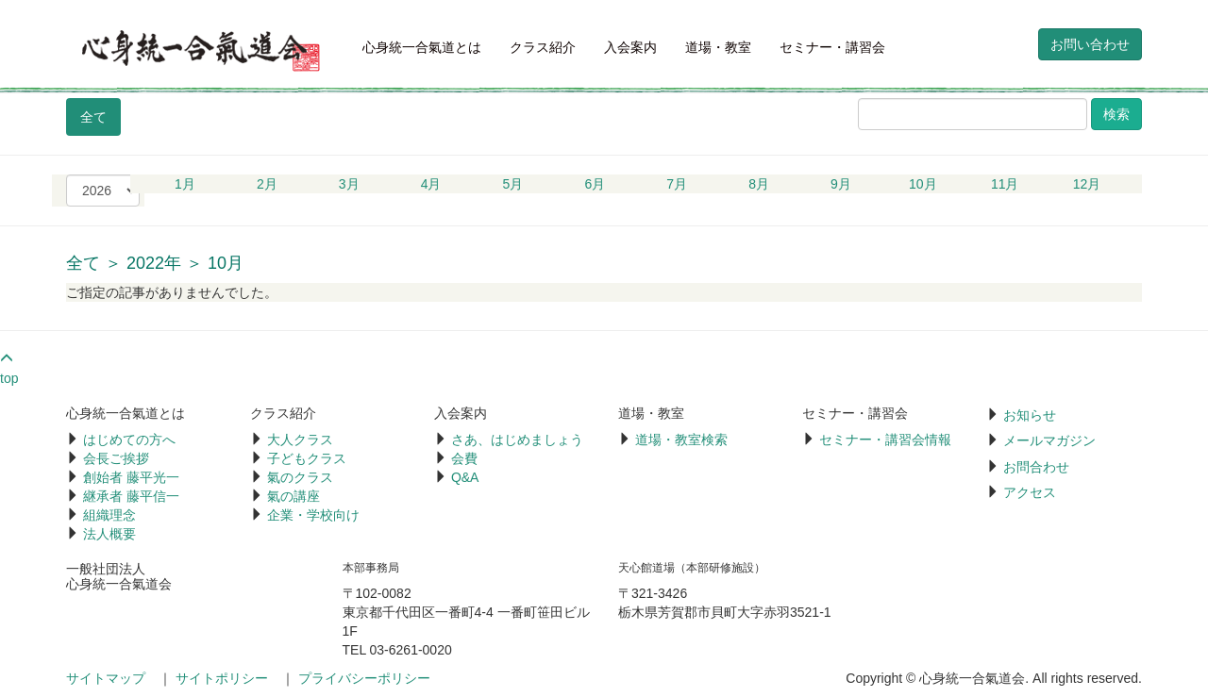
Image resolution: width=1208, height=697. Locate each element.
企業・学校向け (313, 515)
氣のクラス (300, 477)
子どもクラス (306, 458)
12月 (1087, 183)
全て (93, 116)
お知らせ (1029, 415)
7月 (676, 183)
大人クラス (300, 439)
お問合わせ (1036, 466)
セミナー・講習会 (832, 47)
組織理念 (109, 515)
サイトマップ (105, 678)
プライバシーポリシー (364, 678)
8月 (758, 183)
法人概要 (109, 533)
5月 (513, 183)
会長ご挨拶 (116, 458)
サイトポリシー (222, 678)
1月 (185, 183)
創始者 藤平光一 (131, 477)
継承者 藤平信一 (131, 496)
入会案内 (630, 47)
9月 (840, 183)
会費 (464, 458)
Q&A (465, 477)
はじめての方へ (129, 439)
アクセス (1029, 492)
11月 (1005, 183)
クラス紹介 (543, 47)
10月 (923, 183)
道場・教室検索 (681, 439)
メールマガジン (1049, 440)
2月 (267, 183)
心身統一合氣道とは (421, 47)
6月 (594, 183)
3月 (349, 183)
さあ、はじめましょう (517, 439)
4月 (431, 183)
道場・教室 (718, 47)
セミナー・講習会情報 (885, 439)
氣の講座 (293, 496)
